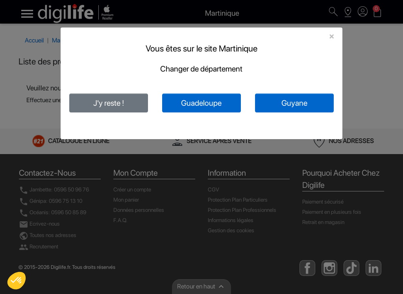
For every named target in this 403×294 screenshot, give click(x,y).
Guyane (294, 103)
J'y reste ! (108, 103)
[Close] (332, 36)
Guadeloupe (201, 103)
